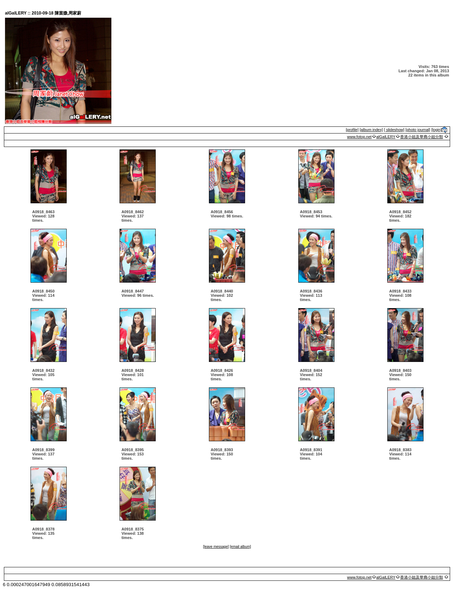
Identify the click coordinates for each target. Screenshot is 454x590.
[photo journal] (417, 129)
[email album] (240, 547)
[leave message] (216, 547)
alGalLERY (385, 137)
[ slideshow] (394, 129)
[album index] (371, 129)
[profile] (352, 129)
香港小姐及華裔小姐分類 (421, 137)
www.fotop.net (359, 137)
